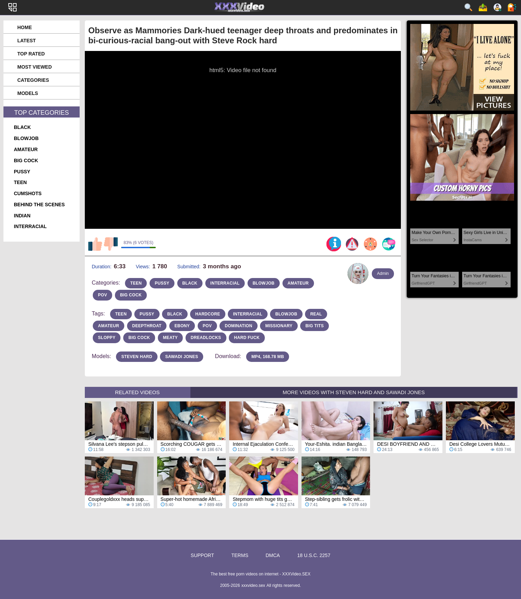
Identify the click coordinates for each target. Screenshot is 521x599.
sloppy (106, 337)
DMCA (273, 555)
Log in (512, 7)
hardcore (207, 314)
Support (202, 555)
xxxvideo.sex (253, 585)
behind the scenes (39, 204)
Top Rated (31, 54)
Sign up (497, 7)
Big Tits (314, 325)
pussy (22, 171)
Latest (26, 40)
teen (20, 182)
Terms (239, 555)
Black (174, 314)
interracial (30, 226)
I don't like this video (111, 244)
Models (27, 93)
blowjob (26, 138)
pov (102, 295)
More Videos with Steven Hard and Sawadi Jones (353, 392)
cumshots (28, 193)
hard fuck (247, 337)
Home (24, 27)
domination (238, 325)
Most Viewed (34, 67)
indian (22, 215)
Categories (33, 80)
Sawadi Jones (181, 356)
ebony (182, 325)
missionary (279, 325)
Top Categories (41, 112)
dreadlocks (206, 337)
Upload (482, 7)
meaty (170, 337)
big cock (26, 160)
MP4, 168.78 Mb (267, 356)
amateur (26, 149)
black (22, 127)
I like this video (95, 244)
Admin (383, 273)
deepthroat (147, 325)
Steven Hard (136, 356)
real (316, 314)
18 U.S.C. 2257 (313, 555)
